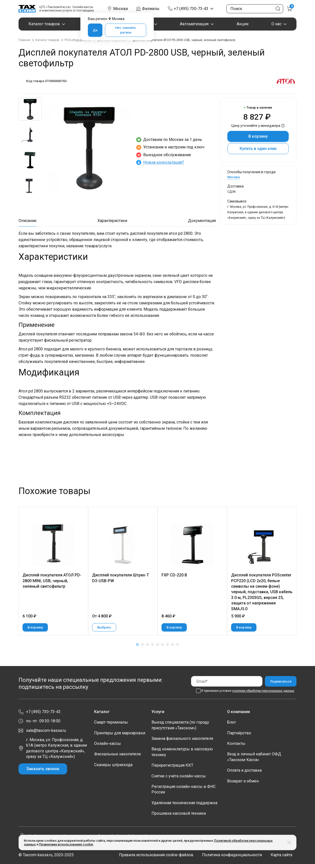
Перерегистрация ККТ (172, 765)
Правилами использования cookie (66, 844)
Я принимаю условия (247, 691)
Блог (231, 722)
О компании (238, 711)
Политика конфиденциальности (232, 854)
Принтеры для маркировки (119, 733)
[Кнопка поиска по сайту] (278, 9)
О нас (276, 24)
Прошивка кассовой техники (178, 813)
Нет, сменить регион (125, 30)
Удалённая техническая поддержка (184, 802)
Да (95, 30)
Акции (242, 24)
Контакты (236, 743)
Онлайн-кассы (107, 743)
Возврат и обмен (243, 781)
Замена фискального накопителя (182, 738)
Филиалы (151, 8)
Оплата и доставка (244, 770)
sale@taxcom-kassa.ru (46, 730)
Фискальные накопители (117, 754)
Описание (28, 220)
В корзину (258, 136)
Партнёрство (239, 733)
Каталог (102, 711)
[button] (137, 644)
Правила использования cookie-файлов (156, 854)
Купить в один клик (258, 148)
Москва (233, 177)
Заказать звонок (42, 768)
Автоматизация (194, 24)
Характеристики (112, 220)
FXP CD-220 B (174, 575)
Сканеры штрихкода (113, 764)
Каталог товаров (44, 24)
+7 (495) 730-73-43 (191, 8)
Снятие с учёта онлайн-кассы (178, 776)
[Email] (226, 681)
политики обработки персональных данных (263, 691)
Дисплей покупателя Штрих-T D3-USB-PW (120, 578)
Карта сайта (281, 854)
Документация (202, 220)
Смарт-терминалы (111, 722)
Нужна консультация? (163, 162)
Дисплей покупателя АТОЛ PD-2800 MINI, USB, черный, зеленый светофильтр (52, 581)
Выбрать (104, 627)
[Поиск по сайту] (254, 8)
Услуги (157, 711)
